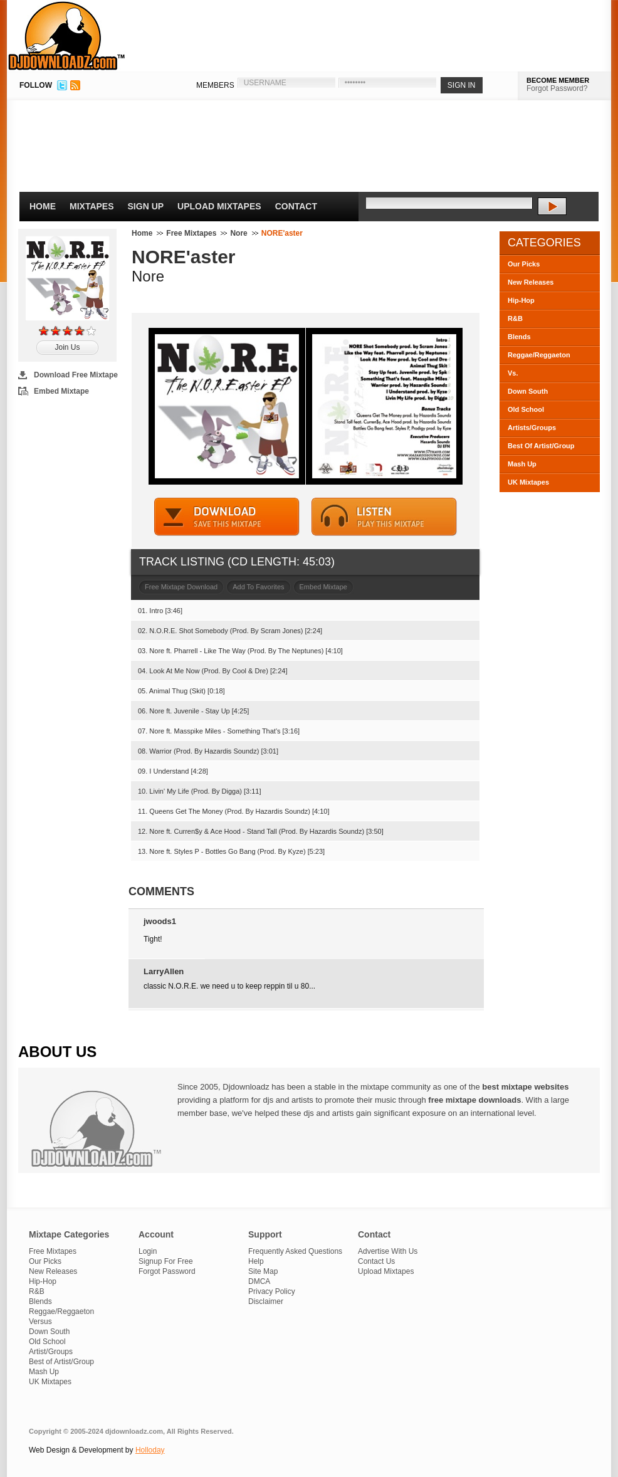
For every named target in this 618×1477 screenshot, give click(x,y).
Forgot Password (167, 1271)
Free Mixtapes (191, 233)
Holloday (150, 1450)
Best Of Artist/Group (541, 445)
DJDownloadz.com (67, 35)
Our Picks (524, 264)
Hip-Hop (521, 300)
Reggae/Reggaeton (539, 355)
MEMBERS (215, 85)
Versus (40, 1321)
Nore (238, 233)
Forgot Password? (556, 88)
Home (42, 206)
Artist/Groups (51, 1351)
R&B (515, 318)
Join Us (67, 347)
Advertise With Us (387, 1251)
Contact (296, 206)
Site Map (263, 1271)
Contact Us (376, 1261)
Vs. (513, 373)
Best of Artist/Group (61, 1361)
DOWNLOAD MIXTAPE (227, 517)
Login (148, 1251)
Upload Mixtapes (219, 206)
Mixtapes (92, 206)
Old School (526, 409)
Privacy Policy (271, 1291)
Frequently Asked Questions (295, 1251)
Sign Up (146, 206)
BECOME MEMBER (557, 80)
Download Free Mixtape (76, 375)
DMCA (259, 1281)
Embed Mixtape (61, 391)
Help (256, 1261)
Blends (519, 336)
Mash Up (522, 464)
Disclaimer (265, 1301)
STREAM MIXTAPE (384, 517)
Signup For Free (166, 1261)
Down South (528, 391)
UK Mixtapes (528, 482)
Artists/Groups (532, 427)
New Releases (530, 282)
